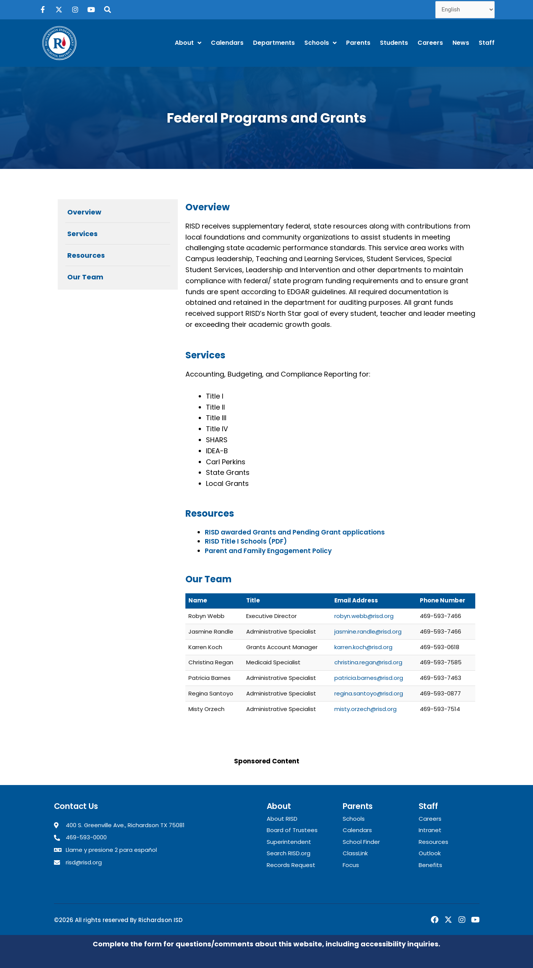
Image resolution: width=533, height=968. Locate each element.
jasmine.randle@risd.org (368, 631)
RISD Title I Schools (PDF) (246, 541)
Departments (274, 42)
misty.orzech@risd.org (365, 709)
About (188, 43)
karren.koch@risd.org (363, 647)
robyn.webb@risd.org (364, 616)
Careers (430, 42)
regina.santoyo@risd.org (368, 693)
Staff (487, 42)
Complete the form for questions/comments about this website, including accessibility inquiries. (266, 944)
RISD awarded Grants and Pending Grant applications (295, 532)
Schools (320, 43)
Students (394, 42)
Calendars (227, 42)
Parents (358, 42)
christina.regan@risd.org (368, 662)
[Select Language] (465, 9)
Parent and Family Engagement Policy (268, 550)
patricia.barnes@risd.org (368, 678)
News (460, 42)
